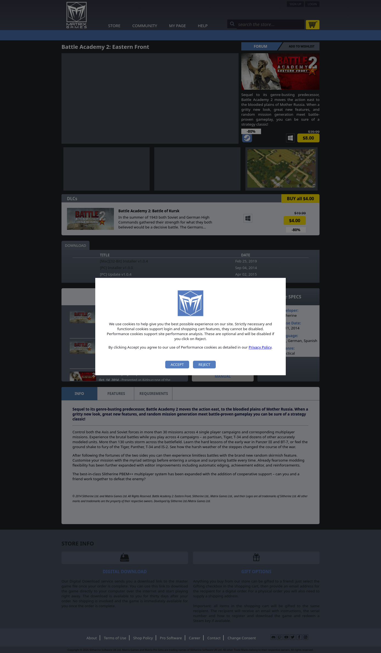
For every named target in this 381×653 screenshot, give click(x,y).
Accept (177, 364)
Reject (204, 364)
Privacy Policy (260, 347)
